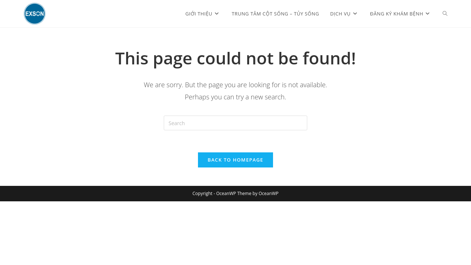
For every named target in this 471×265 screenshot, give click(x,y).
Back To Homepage (235, 159)
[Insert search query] (235, 123)
